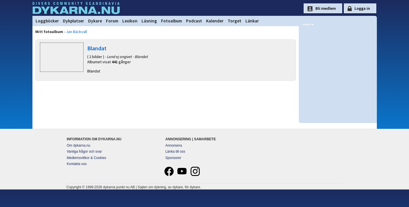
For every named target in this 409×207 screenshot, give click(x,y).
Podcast (194, 21)
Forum (112, 21)
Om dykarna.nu (78, 145)
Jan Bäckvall (76, 31)
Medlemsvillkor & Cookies (86, 158)
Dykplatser (73, 21)
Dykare (95, 21)
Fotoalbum (171, 21)
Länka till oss (175, 152)
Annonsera (173, 145)
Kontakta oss (77, 164)
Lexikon (129, 21)
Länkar (252, 21)
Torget (234, 21)
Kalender (215, 21)
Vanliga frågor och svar (84, 152)
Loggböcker (47, 21)
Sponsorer (173, 158)
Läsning (149, 21)
